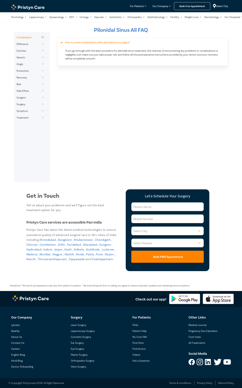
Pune (99, 254)
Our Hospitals (232, 17)
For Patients (137, 6)
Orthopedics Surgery (82, 360)
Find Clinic (138, 342)
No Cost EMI (139, 336)
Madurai (32, 254)
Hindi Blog (17, 360)
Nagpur (58, 254)
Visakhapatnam (102, 259)
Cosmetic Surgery (81, 336)
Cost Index (195, 336)
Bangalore (65, 239)
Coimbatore (48, 244)
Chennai (32, 244)
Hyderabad (34, 249)
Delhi (62, 244)
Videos (136, 354)
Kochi (68, 249)
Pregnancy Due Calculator (203, 330)
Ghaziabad (90, 244)
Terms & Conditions (180, 382)
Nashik (70, 254)
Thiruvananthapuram (52, 259)
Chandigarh (103, 239)
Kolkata (79, 249)
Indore (48, 249)
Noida (80, 254)
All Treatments (197, 342)
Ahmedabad (48, 239)
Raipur (110, 254)
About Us (16, 336)
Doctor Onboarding (22, 366)
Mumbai (45, 254)
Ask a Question (141, 360)
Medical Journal (197, 324)
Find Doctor (139, 348)
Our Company (160, 6)
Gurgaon (105, 244)
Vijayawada (77, 259)
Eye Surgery (77, 348)
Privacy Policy (204, 382)
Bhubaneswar (83, 239)
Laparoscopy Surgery (83, 330)
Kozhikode (93, 249)
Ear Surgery (77, 342)
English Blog (18, 354)
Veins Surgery (78, 366)
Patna (90, 254)
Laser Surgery (78, 324)
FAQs (135, 324)
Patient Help (139, 330)
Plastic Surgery (79, 354)
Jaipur (58, 249)
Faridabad (74, 244)
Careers (15, 348)
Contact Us (17, 342)
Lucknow (108, 249)
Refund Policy (226, 382)
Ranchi (31, 259)
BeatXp (15, 330)
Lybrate (15, 324)
